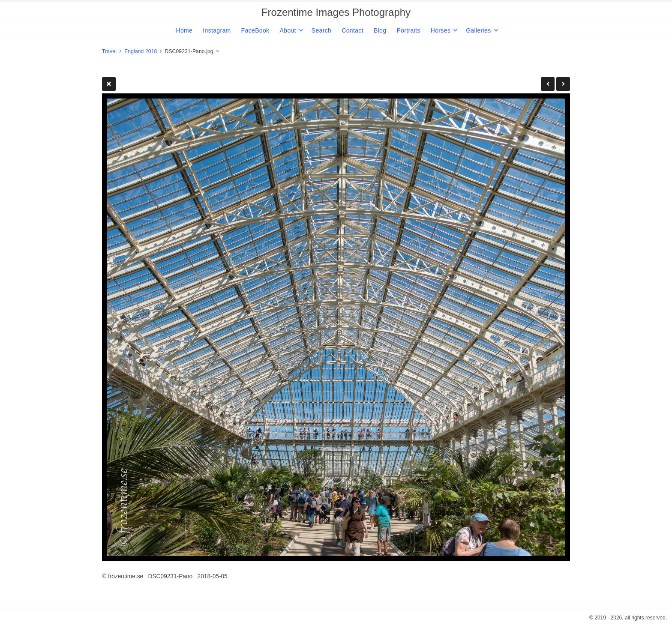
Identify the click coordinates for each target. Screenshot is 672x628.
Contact (352, 30)
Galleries (478, 30)
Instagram (217, 30)
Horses (440, 30)
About (287, 30)
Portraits (408, 30)
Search (321, 30)
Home (184, 30)
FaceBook (255, 30)
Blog (380, 30)
